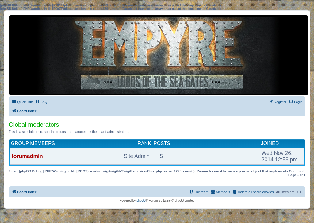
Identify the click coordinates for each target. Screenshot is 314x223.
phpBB (141, 200)
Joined (270, 143)
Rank (144, 143)
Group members (33, 143)
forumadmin (27, 156)
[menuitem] (41, 102)
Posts (162, 143)
